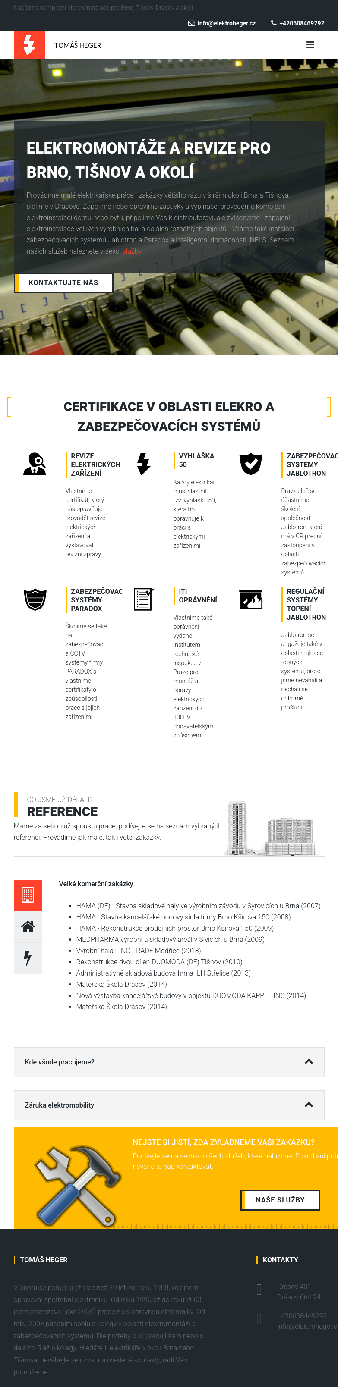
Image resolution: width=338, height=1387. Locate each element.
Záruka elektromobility (169, 1102)
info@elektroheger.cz (222, 23)
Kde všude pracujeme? (169, 1059)
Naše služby (280, 1200)
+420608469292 (297, 23)
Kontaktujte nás (63, 283)
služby (132, 251)
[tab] (28, 895)
